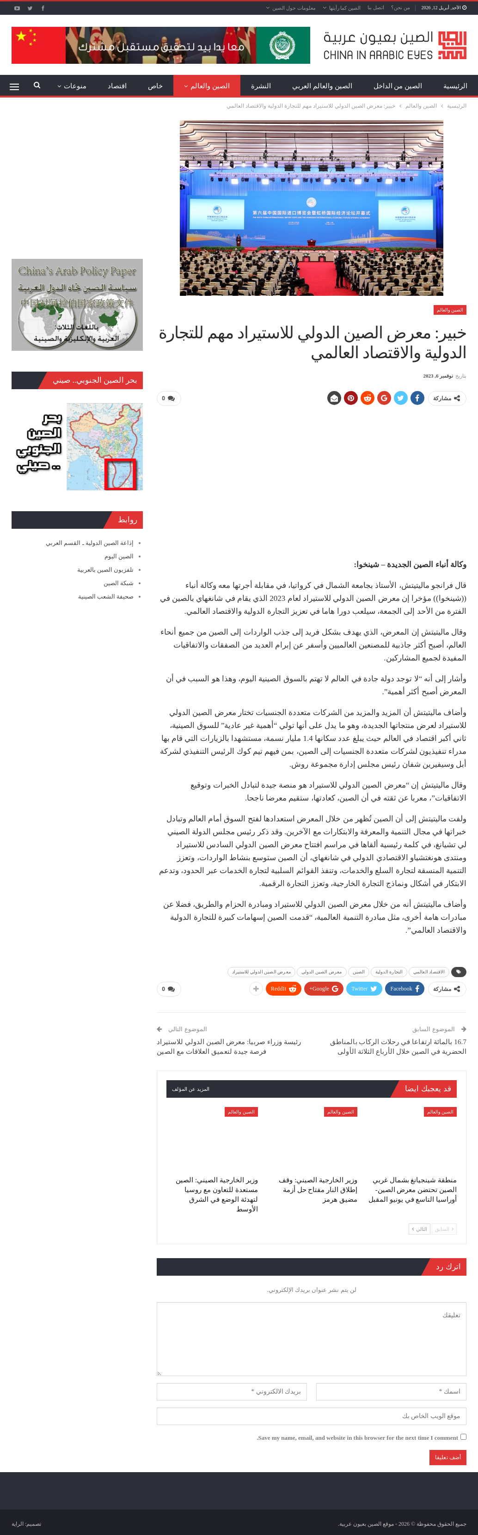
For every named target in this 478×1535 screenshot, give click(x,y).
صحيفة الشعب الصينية (106, 596)
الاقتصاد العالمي (429, 970)
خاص (155, 86)
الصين (359, 970)
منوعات (75, 86)
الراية (18, 1522)
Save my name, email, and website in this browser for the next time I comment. (357, 1435)
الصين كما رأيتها (345, 8)
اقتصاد (117, 86)
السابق (444, 1227)
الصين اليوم (119, 556)
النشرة (261, 86)
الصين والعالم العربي (322, 86)
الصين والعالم (210, 86)
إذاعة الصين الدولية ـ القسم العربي (90, 542)
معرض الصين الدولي (321, 970)
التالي (419, 1227)
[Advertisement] (312, 478)
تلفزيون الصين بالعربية (105, 569)
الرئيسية (455, 86)
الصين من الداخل (398, 86)
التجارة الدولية (389, 970)
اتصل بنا (376, 7)
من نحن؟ (400, 7)
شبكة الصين (119, 583)
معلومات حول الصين (294, 8)
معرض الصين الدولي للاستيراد (261, 970)
